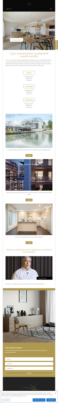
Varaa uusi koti (16, 40)
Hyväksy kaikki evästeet (39, 400)
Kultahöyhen (29, 100)
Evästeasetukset (6, 400)
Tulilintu (29, 73)
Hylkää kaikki (51, 400)
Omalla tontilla (9, 60)
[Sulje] (55, 393)
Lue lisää (29, 155)
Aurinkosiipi (29, 86)
